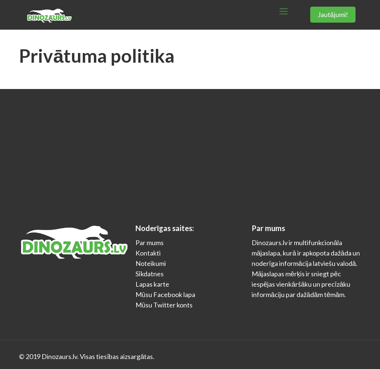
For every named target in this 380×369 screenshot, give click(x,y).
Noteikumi (150, 263)
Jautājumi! (333, 14)
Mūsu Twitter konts (164, 305)
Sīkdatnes (149, 274)
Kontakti (148, 253)
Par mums (149, 242)
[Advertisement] (190, 145)
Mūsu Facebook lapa (165, 294)
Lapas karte (152, 284)
